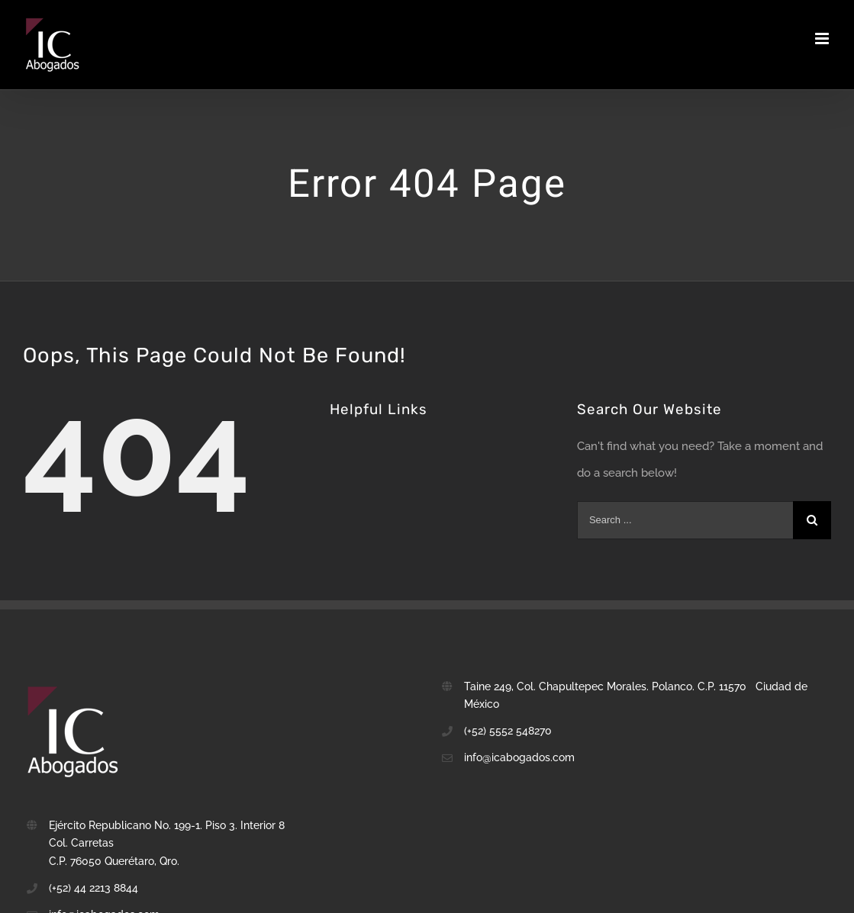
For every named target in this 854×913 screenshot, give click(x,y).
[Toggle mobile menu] (823, 39)
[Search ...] (685, 520)
